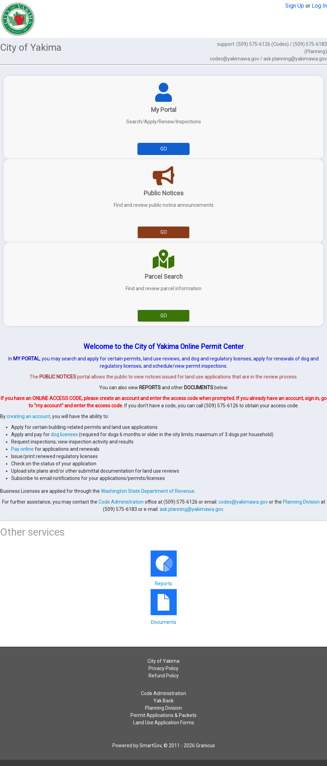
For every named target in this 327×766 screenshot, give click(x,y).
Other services (32, 532)
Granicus (205, 745)
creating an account (28, 416)
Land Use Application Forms (163, 722)
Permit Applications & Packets (163, 715)
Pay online (22, 449)
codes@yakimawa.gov (243, 502)
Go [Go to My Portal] (163, 149)
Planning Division (301, 502)
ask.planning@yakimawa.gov (191, 509)
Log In (319, 5)
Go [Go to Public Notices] (163, 232)
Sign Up (294, 5)
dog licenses (64, 434)
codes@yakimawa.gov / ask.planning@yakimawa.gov (268, 59)
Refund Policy (164, 675)
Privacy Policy (163, 668)
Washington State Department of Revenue (147, 491)
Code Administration (121, 502)
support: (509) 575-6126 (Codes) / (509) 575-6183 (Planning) (268, 51)
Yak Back (163, 700)
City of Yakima (163, 661)
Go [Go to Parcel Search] (163, 315)
